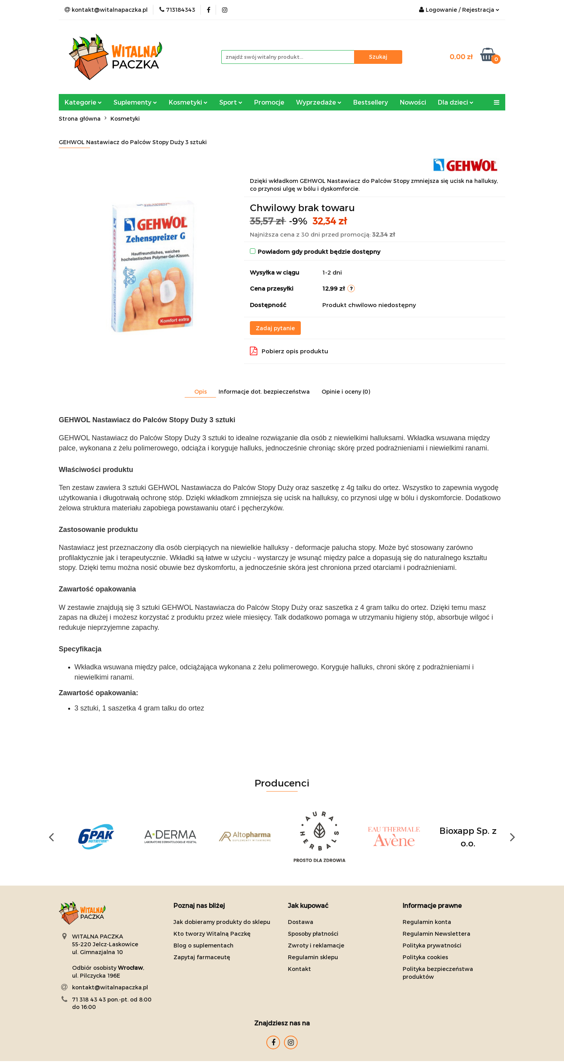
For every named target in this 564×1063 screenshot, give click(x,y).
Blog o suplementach (203, 945)
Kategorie (83, 102)
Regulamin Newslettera (436, 933)
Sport (230, 102)
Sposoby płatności (313, 933)
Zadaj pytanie (275, 328)
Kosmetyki (188, 102)
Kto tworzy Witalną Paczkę (212, 933)
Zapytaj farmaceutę (202, 957)
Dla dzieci (456, 102)
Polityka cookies (425, 957)
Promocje (269, 102)
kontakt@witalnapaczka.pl (110, 987)
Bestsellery (370, 102)
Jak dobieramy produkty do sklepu (222, 921)
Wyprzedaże (319, 102)
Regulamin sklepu (313, 957)
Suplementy (135, 102)
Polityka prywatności (432, 945)
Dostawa (300, 921)
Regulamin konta (427, 921)
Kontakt (299, 968)
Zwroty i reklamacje (316, 945)
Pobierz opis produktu (289, 351)
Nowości (413, 102)
